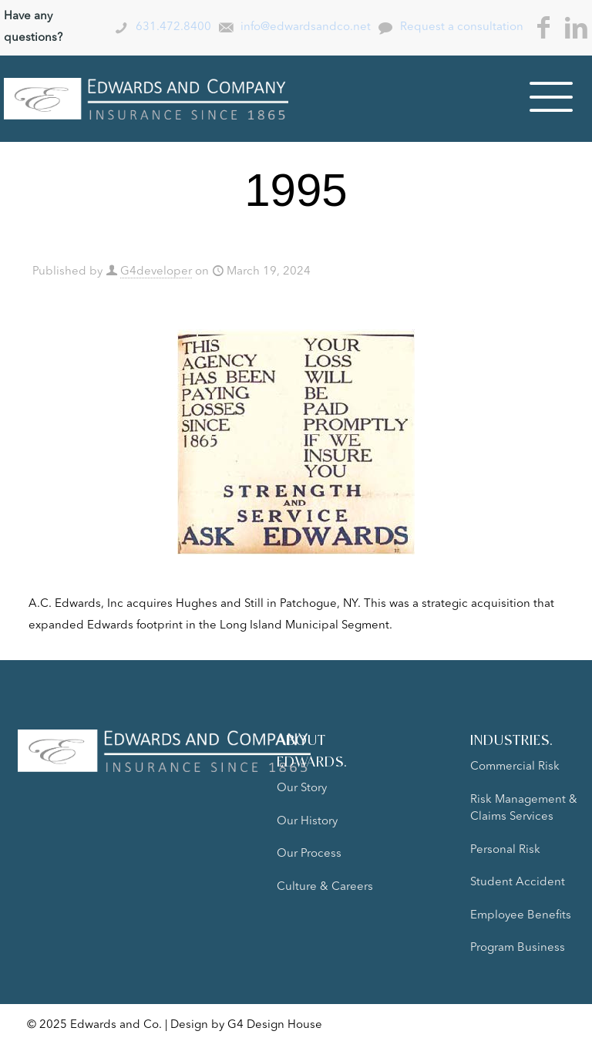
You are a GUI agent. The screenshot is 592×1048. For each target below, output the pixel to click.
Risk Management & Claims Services (523, 809)
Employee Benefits (520, 916)
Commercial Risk (515, 767)
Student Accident (517, 882)
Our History (307, 821)
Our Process (309, 854)
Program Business (517, 948)
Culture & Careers (325, 887)
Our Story (302, 788)
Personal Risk (505, 850)
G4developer (156, 272)
